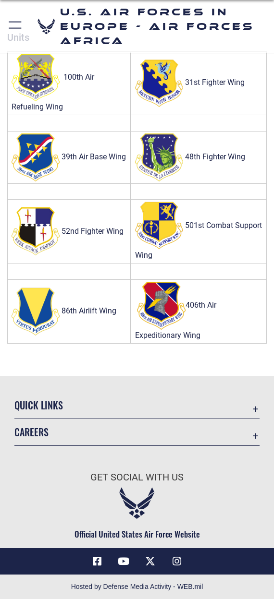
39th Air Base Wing (69, 156)
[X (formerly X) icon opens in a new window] (150, 561)
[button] (15, 26)
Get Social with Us (137, 477)
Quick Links (38, 405)
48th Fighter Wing (190, 156)
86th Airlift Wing (64, 310)
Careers (31, 432)
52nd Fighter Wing (68, 231)
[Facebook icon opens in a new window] (97, 561)
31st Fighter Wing (215, 82)
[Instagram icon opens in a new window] (177, 561)
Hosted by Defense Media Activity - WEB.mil (137, 586)
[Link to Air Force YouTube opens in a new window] (123, 561)
